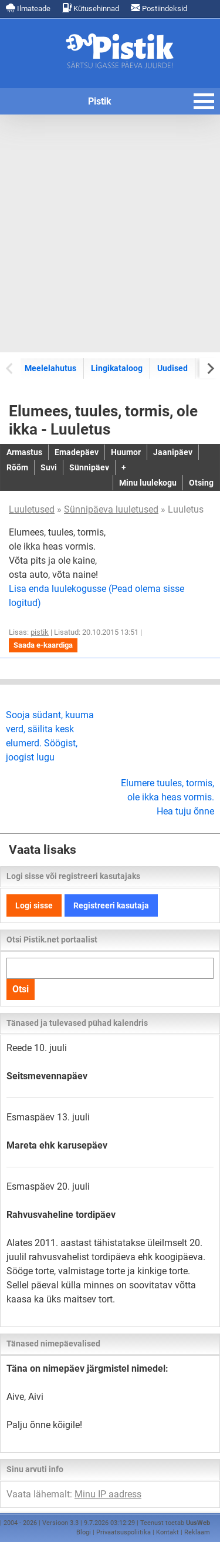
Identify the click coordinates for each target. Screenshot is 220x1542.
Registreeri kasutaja (111, 905)
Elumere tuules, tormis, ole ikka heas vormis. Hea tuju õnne (167, 797)
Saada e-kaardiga (43, 645)
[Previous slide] (10, 368)
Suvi (48, 467)
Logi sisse (34, 905)
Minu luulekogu (148, 482)
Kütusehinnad (90, 8)
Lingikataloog (117, 368)
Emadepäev (77, 452)
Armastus (24, 452)
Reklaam (197, 1532)
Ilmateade (28, 8)
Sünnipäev (89, 467)
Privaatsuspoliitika (123, 1532)
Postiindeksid (159, 8)
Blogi (83, 1532)
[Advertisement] (110, 233)
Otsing (201, 482)
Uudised (172, 368)
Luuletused (32, 509)
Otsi (20, 989)
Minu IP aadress (108, 1494)
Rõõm (17, 467)
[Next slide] (209, 368)
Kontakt (167, 1532)
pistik (40, 632)
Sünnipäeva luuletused (111, 509)
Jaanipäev (172, 452)
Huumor (126, 452)
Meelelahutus (50, 368)
